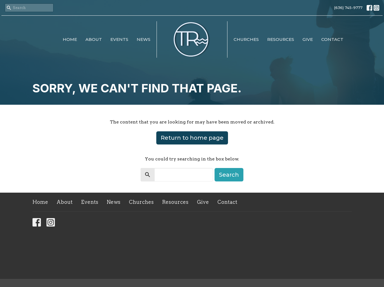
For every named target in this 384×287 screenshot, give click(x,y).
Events (119, 39)
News (143, 39)
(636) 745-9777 (348, 7)
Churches (246, 39)
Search (229, 174)
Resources (280, 39)
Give (307, 39)
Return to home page (192, 137)
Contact (332, 39)
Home (70, 39)
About (93, 39)
